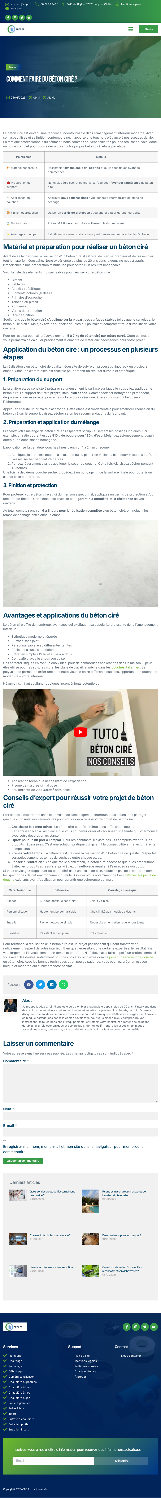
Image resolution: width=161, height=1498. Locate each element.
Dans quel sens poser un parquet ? (121, 1235)
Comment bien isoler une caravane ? (50, 1235)
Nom (8, 1109)
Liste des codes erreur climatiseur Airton (52, 1267)
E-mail (10, 1126)
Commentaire (16, 1061)
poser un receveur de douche (131, 957)
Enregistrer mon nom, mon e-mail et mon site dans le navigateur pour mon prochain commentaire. (75, 1150)
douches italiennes (126, 667)
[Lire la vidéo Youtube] (80, 732)
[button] (131, 29)
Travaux (13, 67)
